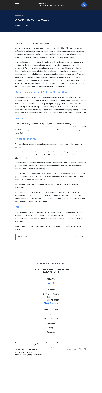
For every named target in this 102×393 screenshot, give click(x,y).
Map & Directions (51, 337)
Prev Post (22, 270)
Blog (51, 361)
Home (51, 348)
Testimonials (51, 357)
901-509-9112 (51, 306)
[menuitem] (18, 388)
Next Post (79, 270)
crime (64, 140)
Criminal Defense (51, 352)
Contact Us (51, 366)
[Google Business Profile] (49, 317)
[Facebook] (53, 317)
